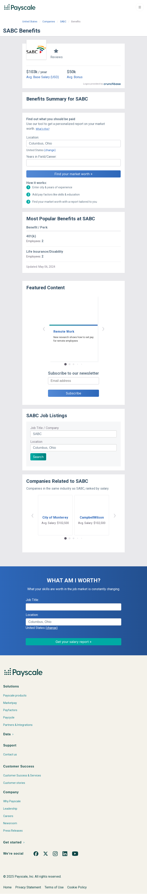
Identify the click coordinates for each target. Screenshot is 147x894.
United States (29, 21)
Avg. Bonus (75, 77)
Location (36, 442)
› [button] (103, 328)
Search (38, 457)
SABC (63, 21)
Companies (48, 21)
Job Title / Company (44, 428)
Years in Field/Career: (41, 157)
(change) (50, 150)
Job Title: (32, 600)
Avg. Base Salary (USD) (42, 77)
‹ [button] (43, 328)
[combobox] (73, 143)
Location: (32, 137)
